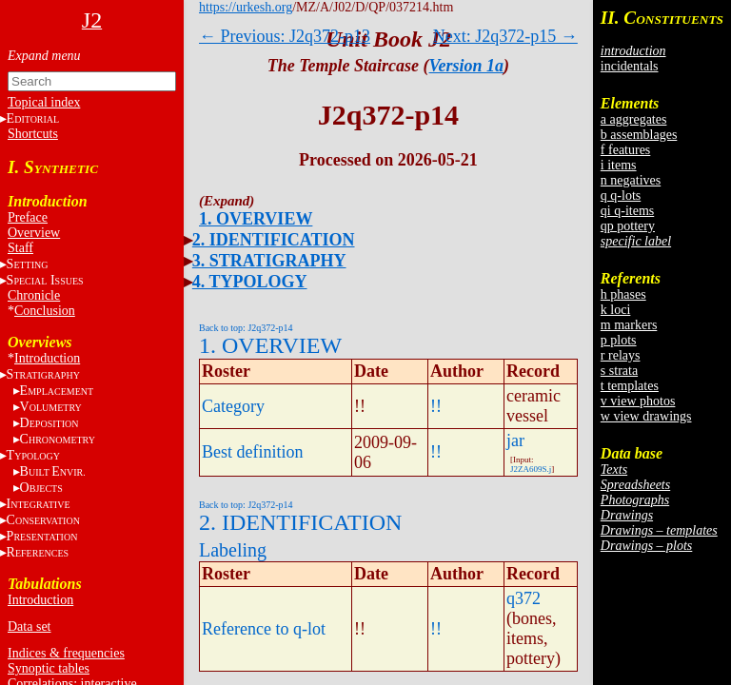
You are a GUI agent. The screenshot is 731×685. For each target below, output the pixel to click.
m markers (629, 325)
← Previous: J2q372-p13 (284, 36)
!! (436, 406)
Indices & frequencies (66, 653)
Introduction (47, 358)
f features (625, 150)
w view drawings (646, 416)
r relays (621, 355)
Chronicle (34, 295)
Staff (20, 248)
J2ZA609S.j (530, 469)
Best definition (253, 451)
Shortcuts (33, 134)
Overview (34, 232)
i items (619, 165)
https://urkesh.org (245, 7)
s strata (619, 370)
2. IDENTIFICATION (273, 239)
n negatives (631, 180)
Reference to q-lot (264, 628)
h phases (623, 294)
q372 (523, 598)
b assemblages (639, 134)
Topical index (44, 102)
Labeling (233, 549)
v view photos (638, 401)
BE (53, 471)
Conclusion (44, 310)
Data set (29, 626)
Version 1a (466, 65)
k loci (616, 310)
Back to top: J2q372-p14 (246, 328)
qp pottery (628, 226)
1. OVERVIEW (255, 218)
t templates (630, 386)
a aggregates (634, 119)
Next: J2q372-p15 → (505, 36)
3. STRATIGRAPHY (269, 260)
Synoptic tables (48, 668)
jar (515, 440)
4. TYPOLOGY (249, 281)
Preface (28, 217)
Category (233, 406)
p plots (619, 340)
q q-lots (621, 195)
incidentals (630, 66)
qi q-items (627, 211)
